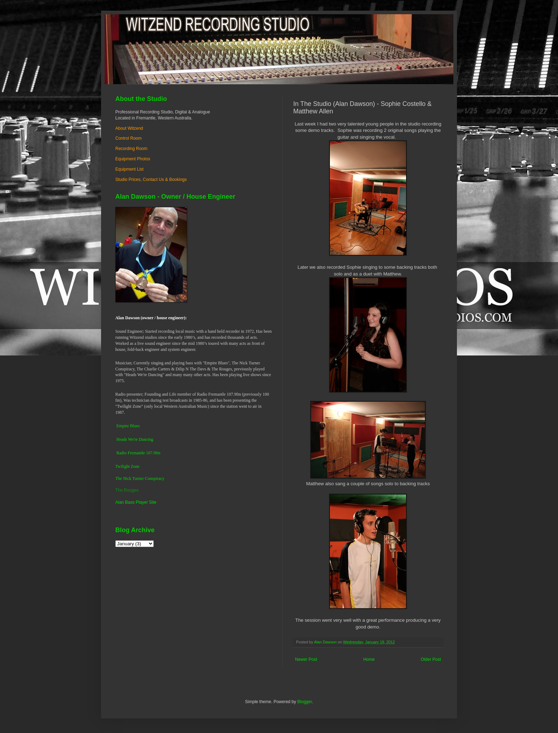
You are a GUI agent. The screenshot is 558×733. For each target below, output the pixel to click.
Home (369, 659)
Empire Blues (128, 425)
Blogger (304, 701)
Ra (118, 452)
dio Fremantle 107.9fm (140, 452)
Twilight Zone (127, 466)
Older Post (431, 659)
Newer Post (306, 659)
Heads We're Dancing (134, 439)
